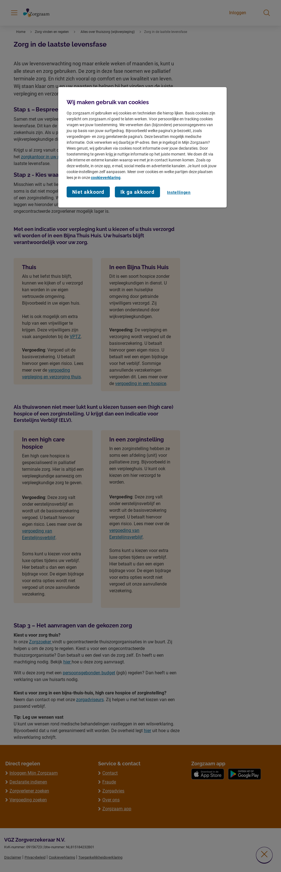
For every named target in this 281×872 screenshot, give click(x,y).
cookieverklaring (105, 177)
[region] (142, 147)
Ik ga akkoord (137, 192)
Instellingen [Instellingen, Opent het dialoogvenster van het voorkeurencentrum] (178, 192)
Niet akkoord (88, 192)
